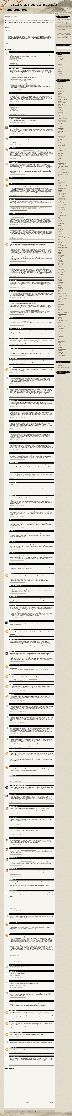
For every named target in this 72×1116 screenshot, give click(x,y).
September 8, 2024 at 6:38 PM (17, 180)
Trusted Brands (12, 1021)
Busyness (60, 107)
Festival (59, 156)
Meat (59, 244)
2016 (59, 66)
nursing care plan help (24, 927)
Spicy (59, 309)
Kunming (60, 229)
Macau (59, 239)
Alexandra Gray (12, 125)
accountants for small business (19, 985)
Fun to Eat (60, 164)
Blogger (66, 390)
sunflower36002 (12, 620)
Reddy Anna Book (13, 462)
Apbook (24, 321)
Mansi (10, 629)
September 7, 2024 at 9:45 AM (17, 158)
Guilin (59, 180)
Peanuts (59, 266)
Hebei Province (61, 193)
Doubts (59, 140)
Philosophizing (61, 269)
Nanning (59, 253)
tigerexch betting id (35, 1042)
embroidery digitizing (21, 501)
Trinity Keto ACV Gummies (15, 68)
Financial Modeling (16, 975)
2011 (59, 75)
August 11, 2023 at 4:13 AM (17, 101)
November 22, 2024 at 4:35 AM (17, 417)
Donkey (59, 139)
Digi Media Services (13, 664)
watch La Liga (13, 142)
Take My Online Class (37, 744)
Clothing (35, 56)
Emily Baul (11, 751)
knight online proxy (14, 110)
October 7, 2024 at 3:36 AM (17, 314)
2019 (59, 56)
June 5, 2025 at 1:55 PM (16, 910)
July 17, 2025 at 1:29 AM (16, 930)
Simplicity (60, 301)
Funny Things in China (62, 166)
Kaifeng (59, 225)
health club (47, 1049)
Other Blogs (60, 263)
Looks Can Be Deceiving (63, 237)
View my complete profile (63, 367)
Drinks (59, 142)
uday (10, 726)
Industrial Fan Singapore (15, 770)
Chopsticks (60, 123)
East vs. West (61, 145)
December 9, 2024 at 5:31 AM (17, 549)
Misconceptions (61, 245)
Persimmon (60, 268)
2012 (59, 73)
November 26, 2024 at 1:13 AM (17, 449)
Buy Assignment (32, 797)
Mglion (10, 519)
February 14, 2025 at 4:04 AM (17, 661)
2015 (59, 67)
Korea (59, 228)
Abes (10, 914)
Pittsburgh (60, 274)
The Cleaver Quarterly (62, 320)
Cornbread (60, 126)
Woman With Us (12, 1056)
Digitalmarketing (12, 1010)
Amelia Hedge (12, 737)
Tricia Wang (60, 331)
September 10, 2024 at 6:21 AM (18, 276)
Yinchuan (60, 352)
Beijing (59, 96)
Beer (59, 94)
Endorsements (61, 151)
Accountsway (12, 971)
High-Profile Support (62, 198)
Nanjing (59, 252)
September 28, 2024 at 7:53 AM (18, 297)
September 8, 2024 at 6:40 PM (18, 210)
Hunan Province (61, 206)
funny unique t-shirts (24, 580)
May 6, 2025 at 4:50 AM (15, 844)
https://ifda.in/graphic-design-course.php (18, 785)
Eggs (59, 148)
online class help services (33, 167)
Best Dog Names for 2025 (20, 820)
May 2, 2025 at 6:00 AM (15, 813)
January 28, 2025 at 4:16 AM (17, 625)
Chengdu (60, 113)
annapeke (11, 1040)
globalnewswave (13, 881)
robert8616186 (12, 162)
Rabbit (59, 280)
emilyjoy (11, 242)
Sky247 (10, 472)
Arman (10, 387)
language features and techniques (28, 850)
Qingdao (59, 279)
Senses (59, 291)
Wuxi (59, 344)
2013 (59, 71)
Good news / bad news (62, 172)
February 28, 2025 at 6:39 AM (17, 722)
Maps (59, 242)
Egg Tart (59, 147)
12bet (10, 508)
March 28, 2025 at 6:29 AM (16, 762)
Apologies (60, 86)
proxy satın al (13, 109)
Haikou (59, 186)
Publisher (60, 277)
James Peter (11, 1047)
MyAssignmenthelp (14, 613)
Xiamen (59, 347)
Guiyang (59, 183)
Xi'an (59, 345)
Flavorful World (8, 27)
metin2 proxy (12, 108)
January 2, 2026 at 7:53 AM (16, 1036)
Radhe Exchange (13, 282)
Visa (59, 339)
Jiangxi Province (61, 215)
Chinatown (60, 116)
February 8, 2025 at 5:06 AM (17, 647)
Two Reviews (8, 19)
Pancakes (60, 264)
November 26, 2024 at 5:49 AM (17, 459)
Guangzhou (60, 177)
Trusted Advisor (12, 1000)
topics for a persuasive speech (42, 808)
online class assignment (28, 150)
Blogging (60, 101)
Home (9, 10)
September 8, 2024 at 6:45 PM (17, 238)
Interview (60, 212)
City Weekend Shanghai (63, 124)
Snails (59, 306)
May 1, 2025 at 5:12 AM (15, 790)
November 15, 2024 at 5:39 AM (17, 363)
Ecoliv (10, 990)
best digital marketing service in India (38, 777)
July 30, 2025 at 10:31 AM (16, 977)
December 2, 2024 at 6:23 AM (17, 478)
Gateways (60, 171)
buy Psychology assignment (46, 252)
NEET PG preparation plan (44, 273)
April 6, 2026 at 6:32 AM (16, 1064)
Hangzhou (60, 190)
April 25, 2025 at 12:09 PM (16, 781)
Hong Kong (60, 202)
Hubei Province (61, 204)
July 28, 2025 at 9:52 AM (16, 967)
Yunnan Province (61, 353)
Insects (59, 210)
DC (58, 134)
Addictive (60, 83)
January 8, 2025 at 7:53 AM (16, 601)
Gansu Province (61, 169)
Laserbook (11, 563)
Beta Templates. (19, 1111)
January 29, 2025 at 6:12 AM (17, 635)
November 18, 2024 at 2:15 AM (17, 383)
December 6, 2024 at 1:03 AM (17, 516)
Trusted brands (32, 1024)
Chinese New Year (62, 121)
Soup (59, 307)
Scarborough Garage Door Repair (37, 707)
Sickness (60, 299)
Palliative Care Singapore (39, 718)
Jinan (59, 220)
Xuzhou (59, 350)
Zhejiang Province (61, 355)
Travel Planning (61, 328)
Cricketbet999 (13, 728)
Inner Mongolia (61, 209)
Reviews (9, 46)
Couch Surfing (61, 128)
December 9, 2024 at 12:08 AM (17, 538)
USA (59, 334)
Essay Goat (29, 188)
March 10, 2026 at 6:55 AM (16, 1052)
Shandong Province (62, 295)
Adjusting (60, 85)
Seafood (59, 290)
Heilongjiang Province (62, 194)
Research (60, 283)
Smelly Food (60, 304)
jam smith (11, 651)
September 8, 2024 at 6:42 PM (17, 224)
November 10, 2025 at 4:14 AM (17, 1017)
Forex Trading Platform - (15, 955)
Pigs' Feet (60, 272)
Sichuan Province (61, 298)
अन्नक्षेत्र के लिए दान (12, 348)
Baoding (59, 89)
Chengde (60, 112)
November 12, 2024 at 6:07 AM (17, 344)
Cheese (59, 110)
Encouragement (61, 150)
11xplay (10, 443)
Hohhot (59, 201)
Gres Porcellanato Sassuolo (15, 328)
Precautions (60, 275)
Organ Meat (60, 261)
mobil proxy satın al (14, 111)
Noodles (59, 258)
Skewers (60, 302)
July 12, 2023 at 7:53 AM (16, 89)
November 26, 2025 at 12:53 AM (18, 1028)
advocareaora (12, 890)
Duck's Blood (60, 144)
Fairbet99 (11, 541)
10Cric (11, 293)
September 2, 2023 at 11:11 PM (18, 114)
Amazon (66, 36)
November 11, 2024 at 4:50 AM (17, 334)
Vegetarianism (61, 336)
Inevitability (60, 207)
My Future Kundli (33, 679)
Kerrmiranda (11, 922)
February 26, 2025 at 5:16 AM (17, 680)
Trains (59, 325)
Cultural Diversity (61, 131)
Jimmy (10, 965)
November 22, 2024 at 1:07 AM (17, 406)
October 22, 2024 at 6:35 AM (17, 325)
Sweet (59, 317)
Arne (40, 1111)
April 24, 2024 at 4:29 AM (16, 144)
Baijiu (59, 88)
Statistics (60, 310)
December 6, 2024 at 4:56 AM (17, 527)
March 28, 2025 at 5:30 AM (16, 747)
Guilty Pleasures (61, 182)
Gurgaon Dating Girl (14, 61)
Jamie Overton (12, 806)
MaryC (10, 177)
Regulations (60, 282)
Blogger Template (11, 1111)
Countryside (60, 129)
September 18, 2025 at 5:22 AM (18, 1006)
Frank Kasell (61, 365)
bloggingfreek (36, 830)
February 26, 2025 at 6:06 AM (17, 700)
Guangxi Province (61, 175)
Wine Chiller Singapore (45, 697)
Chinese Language (62, 120)
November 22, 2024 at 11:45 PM (18, 428)
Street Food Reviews (62, 314)
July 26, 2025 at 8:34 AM (16, 961)
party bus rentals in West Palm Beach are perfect (40, 916)
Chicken (59, 115)
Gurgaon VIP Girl (13, 59)
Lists (59, 234)
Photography (60, 271)
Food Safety (60, 158)
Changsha (60, 109)
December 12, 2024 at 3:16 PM (17, 582)
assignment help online (15, 95)
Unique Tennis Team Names (16, 624)
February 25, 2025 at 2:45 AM (17, 670)
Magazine (60, 240)
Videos (59, 337)
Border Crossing (61, 102)
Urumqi (59, 333)
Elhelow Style (12, 136)
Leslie (59, 233)
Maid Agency (35, 687)
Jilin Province (60, 218)
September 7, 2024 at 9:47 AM (17, 174)
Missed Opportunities (62, 247)
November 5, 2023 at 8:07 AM (17, 133)
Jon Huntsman (61, 223)
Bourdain (60, 104)
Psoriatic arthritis (13, 908)
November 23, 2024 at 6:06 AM (17, 439)
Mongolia (60, 248)
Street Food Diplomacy (62, 312)
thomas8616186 (12, 147)
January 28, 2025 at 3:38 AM (17, 617)
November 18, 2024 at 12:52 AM (18, 372)
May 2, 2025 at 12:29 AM (16, 802)
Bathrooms (60, 93)
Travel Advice (61, 326)
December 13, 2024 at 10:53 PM (18, 593)
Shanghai (60, 296)
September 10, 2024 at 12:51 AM (18, 261)
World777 (11, 530)
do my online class (14, 759)
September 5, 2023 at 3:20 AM (17, 122)
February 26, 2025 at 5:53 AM (17, 690)
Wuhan (59, 342)
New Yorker (60, 255)
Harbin (59, 191)
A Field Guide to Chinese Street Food (33, 5)
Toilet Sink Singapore (13, 358)
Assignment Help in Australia (15, 1032)
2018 (59, 64)
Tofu (59, 323)
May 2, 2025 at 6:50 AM (15, 824)
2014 (59, 69)
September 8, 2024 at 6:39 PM (17, 195)
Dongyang (60, 137)
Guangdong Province (62, 174)
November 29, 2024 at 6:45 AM (17, 468)
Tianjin (59, 322)
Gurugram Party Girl (14, 60)
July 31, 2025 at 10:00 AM (16, 987)
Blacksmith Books (61, 99)
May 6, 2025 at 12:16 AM (16, 834)
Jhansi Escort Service (14, 118)
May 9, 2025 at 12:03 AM (16, 865)
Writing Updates (61, 341)
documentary (60, 136)
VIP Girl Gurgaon (13, 63)
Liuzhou (59, 236)
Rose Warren (12, 596)
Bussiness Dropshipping (15, 57)
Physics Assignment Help (19, 654)
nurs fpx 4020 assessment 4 (25, 231)
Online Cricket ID (12, 400)
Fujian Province (61, 163)
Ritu (10, 367)
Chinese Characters (62, 118)
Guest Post (60, 178)
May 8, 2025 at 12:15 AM (16, 854)
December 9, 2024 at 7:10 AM (17, 560)
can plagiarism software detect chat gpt (32, 870)
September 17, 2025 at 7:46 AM (18, 997)
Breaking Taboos (61, 105)
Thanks (59, 318)
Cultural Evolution (61, 132)
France (59, 159)
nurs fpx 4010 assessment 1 (18, 217)
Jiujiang (59, 221)
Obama (59, 260)
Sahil (10, 933)
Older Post (52, 1102)
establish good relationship (15, 58)
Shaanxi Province (61, 293)
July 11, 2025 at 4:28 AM (16, 919)
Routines (60, 287)
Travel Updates (61, 330)
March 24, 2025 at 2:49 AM (16, 733)
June (60, 62)
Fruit (59, 161)
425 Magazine (8, 30)
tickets (10, 573)
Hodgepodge (60, 199)
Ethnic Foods (60, 153)
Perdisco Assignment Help (15, 1034)
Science (59, 288)
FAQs (24, 10)
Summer (59, 315)
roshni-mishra (12, 51)
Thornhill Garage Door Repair (15, 338)
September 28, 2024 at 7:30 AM (18, 287)
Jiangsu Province (61, 213)
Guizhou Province (61, 185)
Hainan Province (61, 188)
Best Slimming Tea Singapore (36, 380)
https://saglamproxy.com (15, 107)
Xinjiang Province (61, 349)
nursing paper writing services (32, 310)
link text (11, 490)
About (17, 10)
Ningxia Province (61, 256)
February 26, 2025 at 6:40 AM (17, 711)
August (60, 58)
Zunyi (59, 357)
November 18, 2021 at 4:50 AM (17, 64)
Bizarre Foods (61, 97)
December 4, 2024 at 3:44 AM (17, 505)
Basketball (60, 91)
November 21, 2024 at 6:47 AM (17, 396)
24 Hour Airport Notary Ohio (15, 585)
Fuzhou (59, 167)
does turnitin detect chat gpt (27, 861)
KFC (59, 226)
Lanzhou (60, 231)
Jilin (59, 217)
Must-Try (60, 250)
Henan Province (61, 196)
